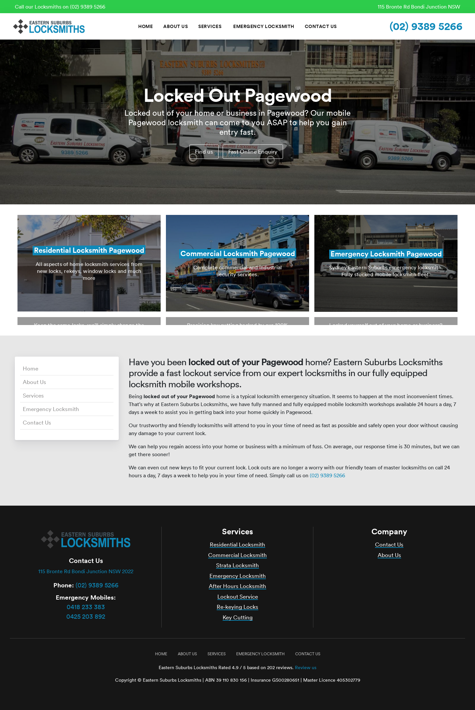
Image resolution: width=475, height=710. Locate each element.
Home (145, 26)
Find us (204, 151)
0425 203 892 (85, 616)
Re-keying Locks (237, 606)
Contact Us (321, 26)
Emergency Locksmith (263, 26)
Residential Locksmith (237, 544)
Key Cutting (238, 617)
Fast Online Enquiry (252, 151)
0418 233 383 (86, 607)
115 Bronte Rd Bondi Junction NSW (419, 6)
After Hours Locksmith (237, 585)
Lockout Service (237, 596)
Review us (305, 667)
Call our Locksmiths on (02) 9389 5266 (60, 6)
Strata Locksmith (237, 565)
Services (209, 26)
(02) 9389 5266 (426, 26)
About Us (175, 26)
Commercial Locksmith (237, 554)
